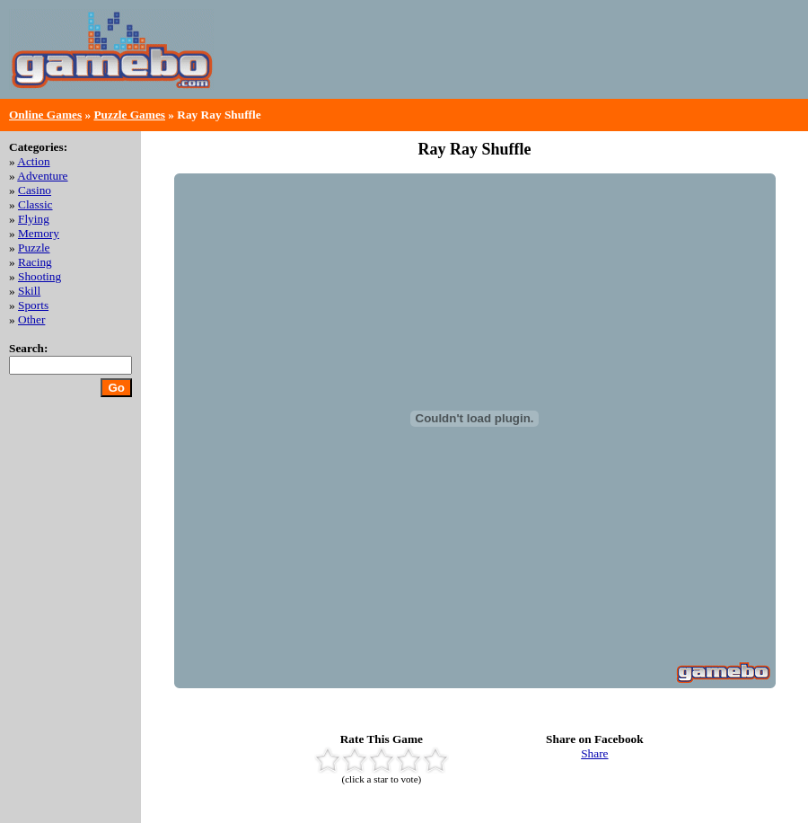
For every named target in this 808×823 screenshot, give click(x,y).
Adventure (42, 175)
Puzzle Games (129, 114)
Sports (33, 305)
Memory (38, 233)
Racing (35, 262)
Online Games (45, 114)
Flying (33, 219)
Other (31, 319)
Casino (34, 190)
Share (594, 753)
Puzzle (34, 247)
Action (33, 161)
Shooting (39, 276)
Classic (35, 204)
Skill (29, 290)
